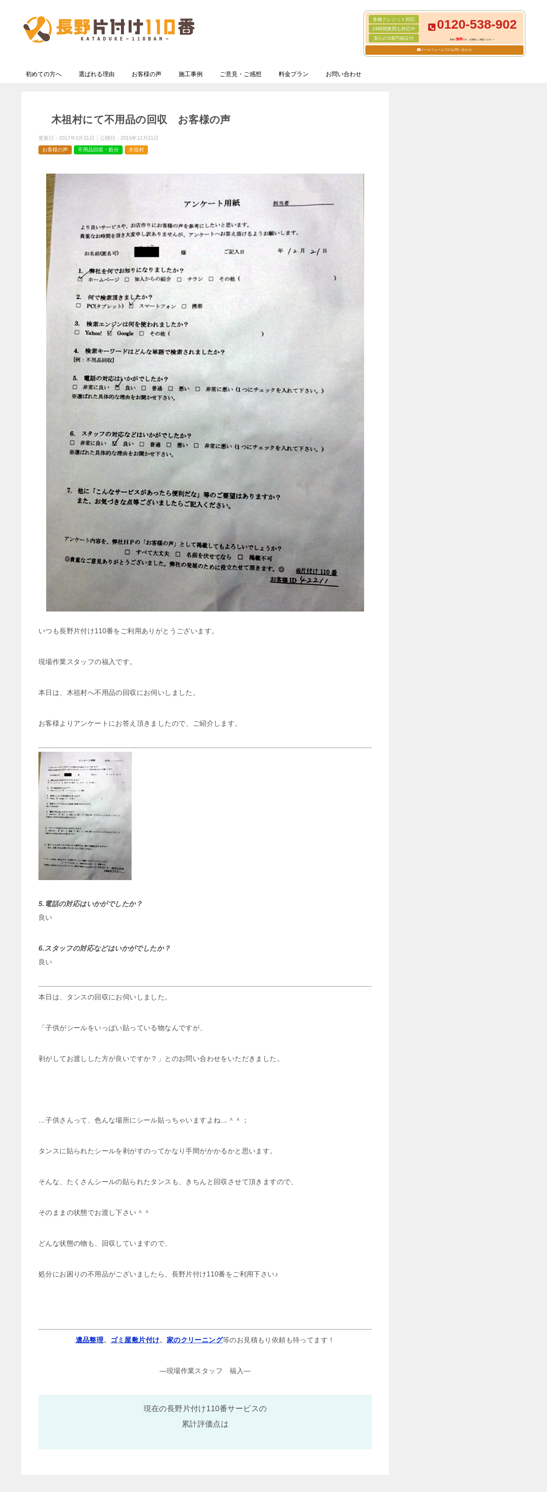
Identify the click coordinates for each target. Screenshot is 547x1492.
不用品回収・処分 (98, 150)
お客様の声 (147, 74)
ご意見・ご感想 (241, 74)
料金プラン (294, 74)
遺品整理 (90, 1340)
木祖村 (136, 150)
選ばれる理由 (97, 74)
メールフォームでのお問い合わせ (446, 50)
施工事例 (191, 74)
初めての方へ (44, 74)
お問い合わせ (344, 74)
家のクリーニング (195, 1340)
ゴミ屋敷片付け (135, 1340)
